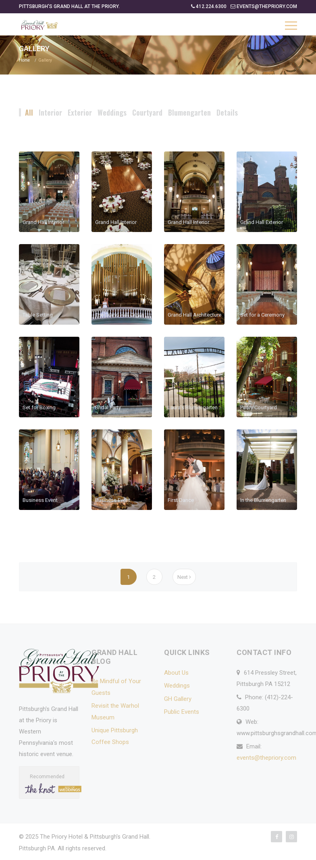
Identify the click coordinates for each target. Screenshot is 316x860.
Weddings (112, 112)
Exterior (80, 112)
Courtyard (147, 112)
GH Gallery (177, 699)
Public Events (181, 711)
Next (184, 577)
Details (227, 112)
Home (24, 60)
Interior (50, 112)
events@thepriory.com (266, 757)
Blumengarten (189, 112)
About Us (176, 672)
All (29, 112)
